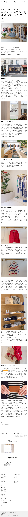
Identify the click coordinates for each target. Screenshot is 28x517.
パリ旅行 (13, 6)
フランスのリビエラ (17, 483)
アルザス (15, 485)
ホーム (10, 6)
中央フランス (16, 477)
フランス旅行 (17, 475)
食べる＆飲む (3, 481)
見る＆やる (3, 482)
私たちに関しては (4, 476)
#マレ (17, 436)
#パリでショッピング (21, 436)
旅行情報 (3, 494)
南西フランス (16, 482)
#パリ (20, 435)
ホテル (2, 485)
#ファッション (16, 435)
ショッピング (17, 6)
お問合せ (2, 477)
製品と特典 (4, 487)
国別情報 (2, 497)
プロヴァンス (16, 481)
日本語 (24, 2)
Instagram (4, 502)
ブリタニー (16, 480)
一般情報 (2, 495)
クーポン (5, 370)
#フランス (22, 435)
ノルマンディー (16, 478)
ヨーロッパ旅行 (4, 498)
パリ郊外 (15, 476)
